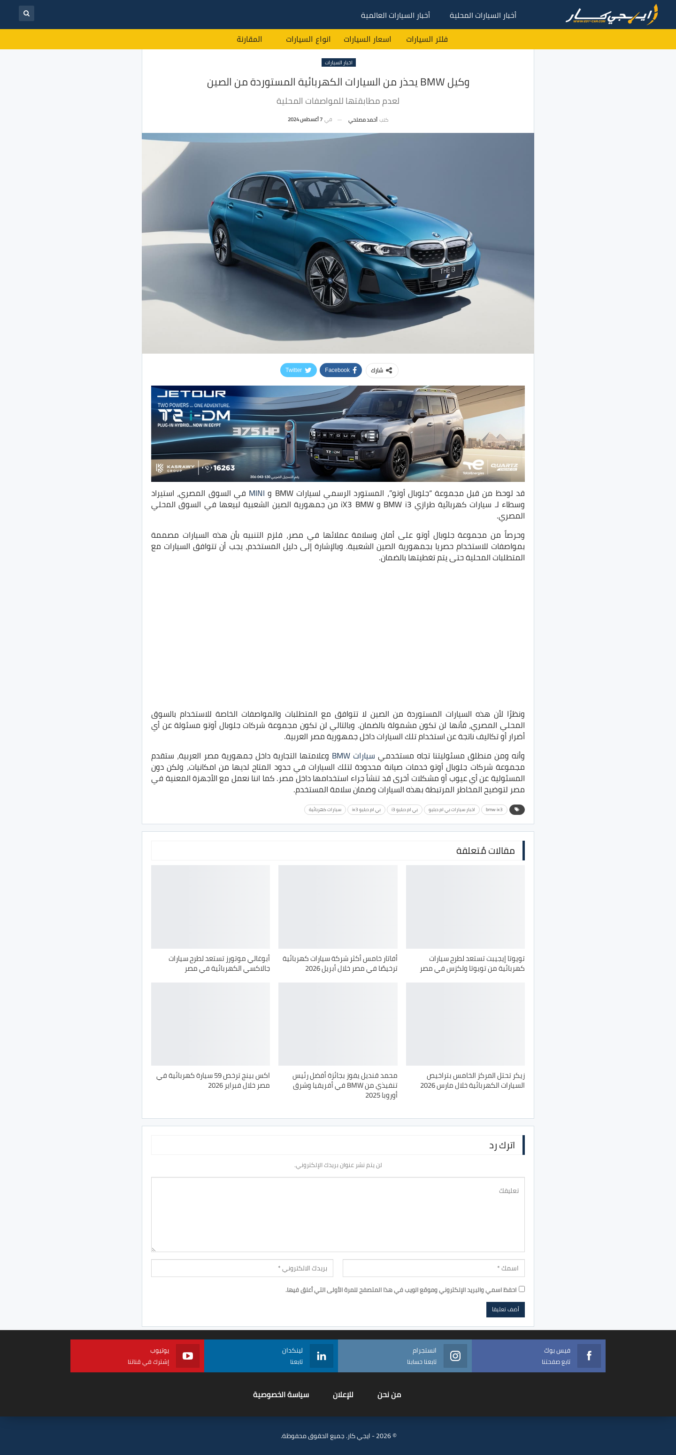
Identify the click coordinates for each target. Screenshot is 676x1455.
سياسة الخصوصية (281, 1394)
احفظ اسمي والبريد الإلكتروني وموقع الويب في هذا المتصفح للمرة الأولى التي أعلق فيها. (400, 1290)
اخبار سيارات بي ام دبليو (452, 809)
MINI (257, 493)
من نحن (389, 1394)
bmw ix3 (494, 809)
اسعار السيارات (368, 39)
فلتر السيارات (427, 39)
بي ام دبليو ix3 (366, 809)
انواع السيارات (308, 39)
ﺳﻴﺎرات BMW (353, 755)
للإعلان (343, 1394)
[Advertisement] (338, 637)
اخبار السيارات (339, 62)
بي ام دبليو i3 (405, 809)
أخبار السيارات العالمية (395, 15)
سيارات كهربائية (325, 809)
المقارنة (249, 39)
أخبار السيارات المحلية (483, 15)
